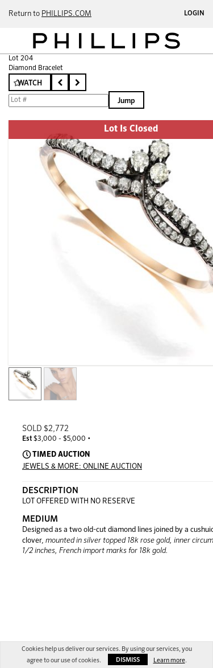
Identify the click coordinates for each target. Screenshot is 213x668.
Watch (30, 83)
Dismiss (128, 660)
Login (194, 13)
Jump (126, 101)
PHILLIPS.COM (66, 14)
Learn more (169, 660)
